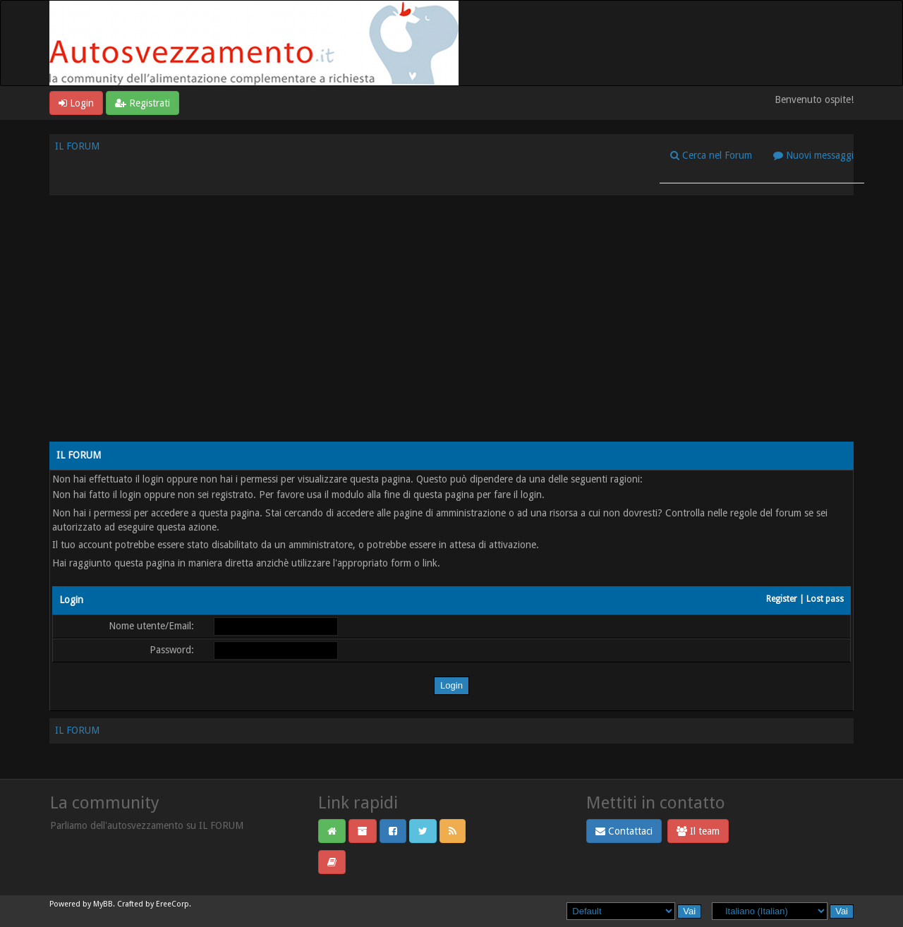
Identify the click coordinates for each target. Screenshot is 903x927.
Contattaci (624, 831)
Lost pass (825, 599)
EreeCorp (172, 904)
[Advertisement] (451, 329)
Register (781, 599)
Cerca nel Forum (711, 155)
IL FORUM (77, 146)
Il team (698, 831)
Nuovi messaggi (813, 155)
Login (76, 103)
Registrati (142, 103)
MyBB (103, 904)
